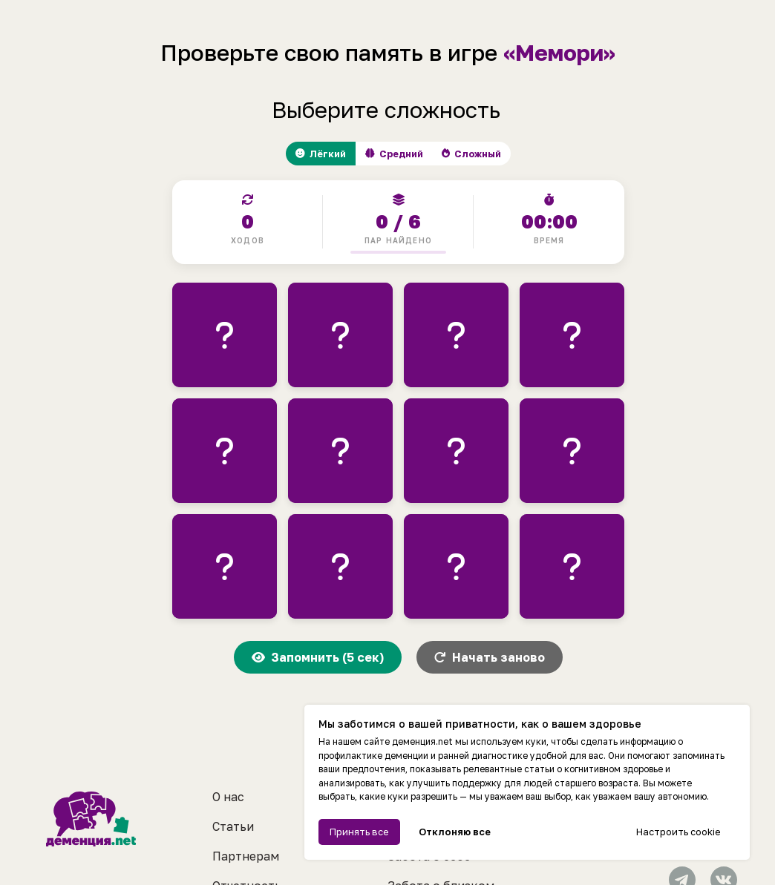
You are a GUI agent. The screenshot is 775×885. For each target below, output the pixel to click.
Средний (393, 155)
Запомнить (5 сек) (318, 661)
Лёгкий (304, 155)
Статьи (233, 781)
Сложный (487, 155)
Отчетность (246, 841)
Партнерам (245, 811)
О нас (228, 752)
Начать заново (489, 661)
